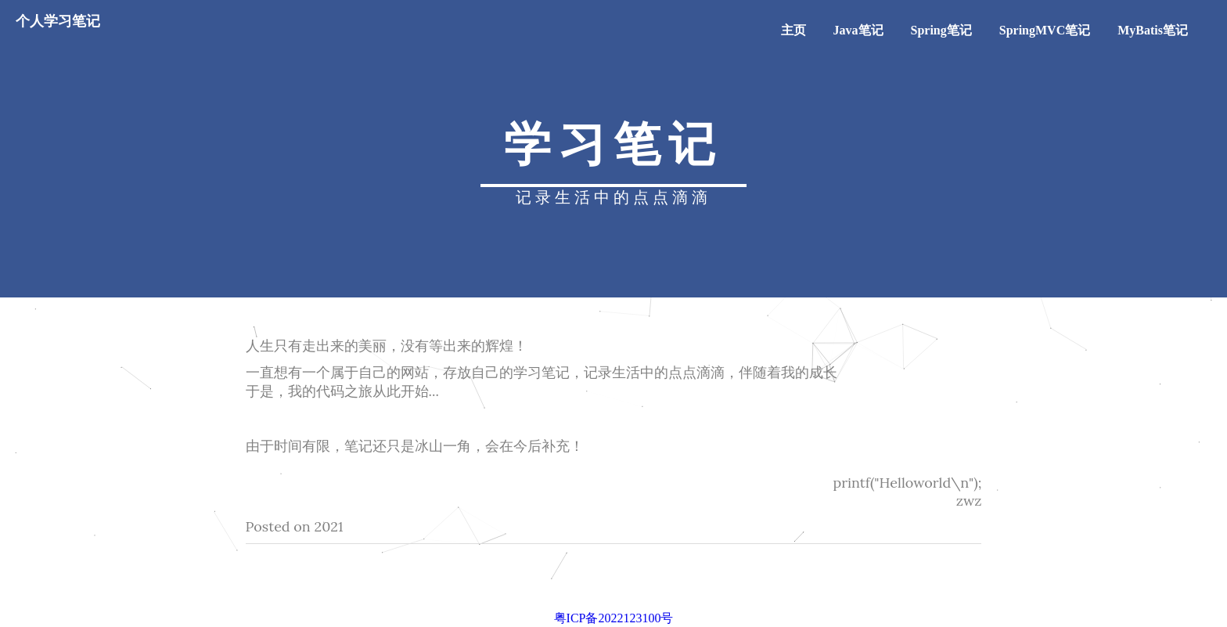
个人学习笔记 (58, 21)
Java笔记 (858, 30)
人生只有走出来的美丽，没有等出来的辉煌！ (386, 346)
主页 (793, 30)
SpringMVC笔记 (1044, 30)
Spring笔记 (941, 30)
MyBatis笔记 (1152, 30)
